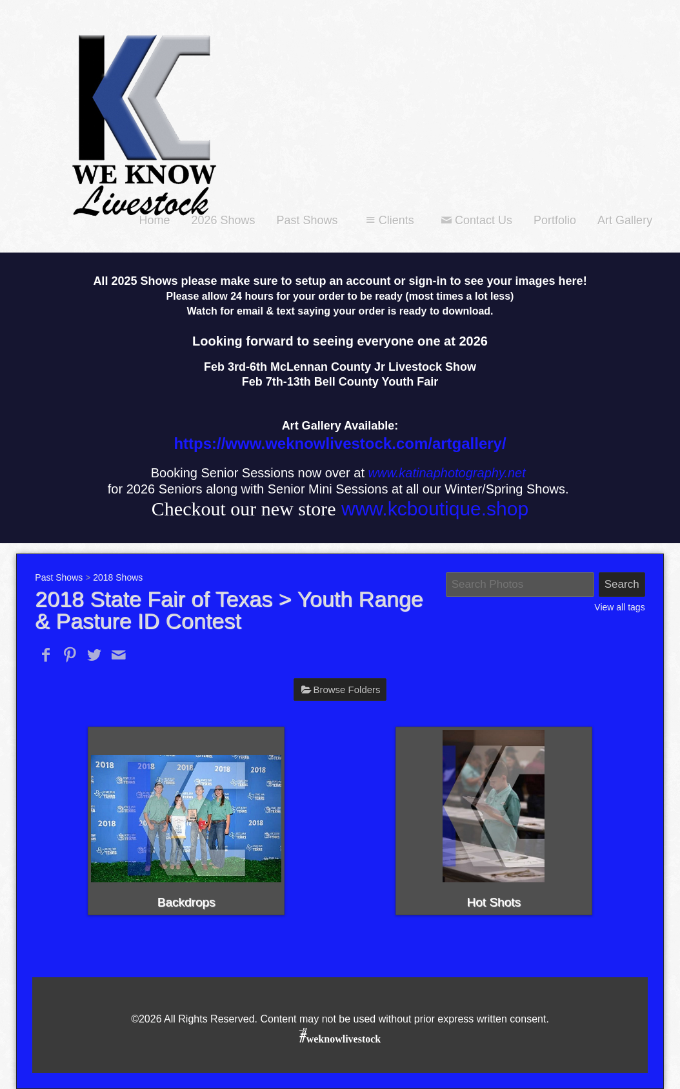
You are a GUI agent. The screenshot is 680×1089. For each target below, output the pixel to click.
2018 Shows (118, 577)
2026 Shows (223, 220)
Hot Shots (494, 902)
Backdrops (186, 902)
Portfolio (555, 220)
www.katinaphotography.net (447, 473)
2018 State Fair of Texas (153, 598)
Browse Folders (346, 689)
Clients (388, 220)
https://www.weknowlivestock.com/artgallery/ (340, 443)
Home (154, 220)
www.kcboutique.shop (434, 508)
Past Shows (307, 220)
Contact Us (475, 220)
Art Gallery (624, 220)
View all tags (619, 607)
